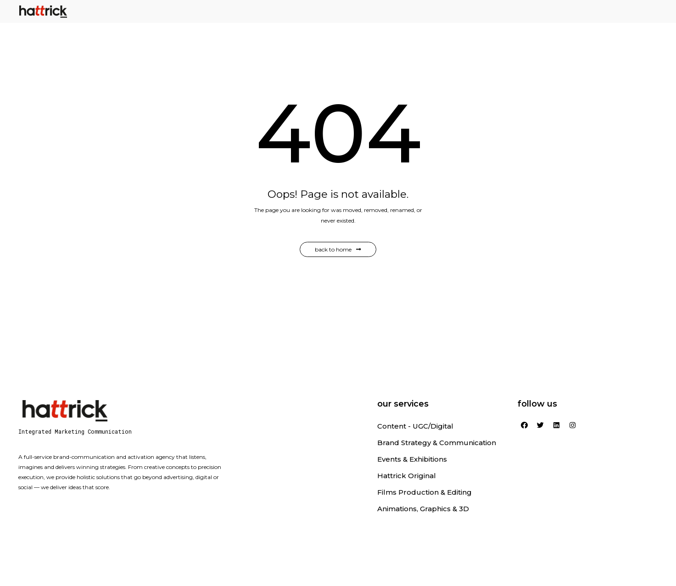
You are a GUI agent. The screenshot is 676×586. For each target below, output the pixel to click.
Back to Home (338, 249)
